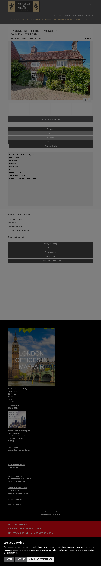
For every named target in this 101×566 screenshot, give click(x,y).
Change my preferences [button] (40, 559)
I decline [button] (21, 559)
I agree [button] (9, 559)
